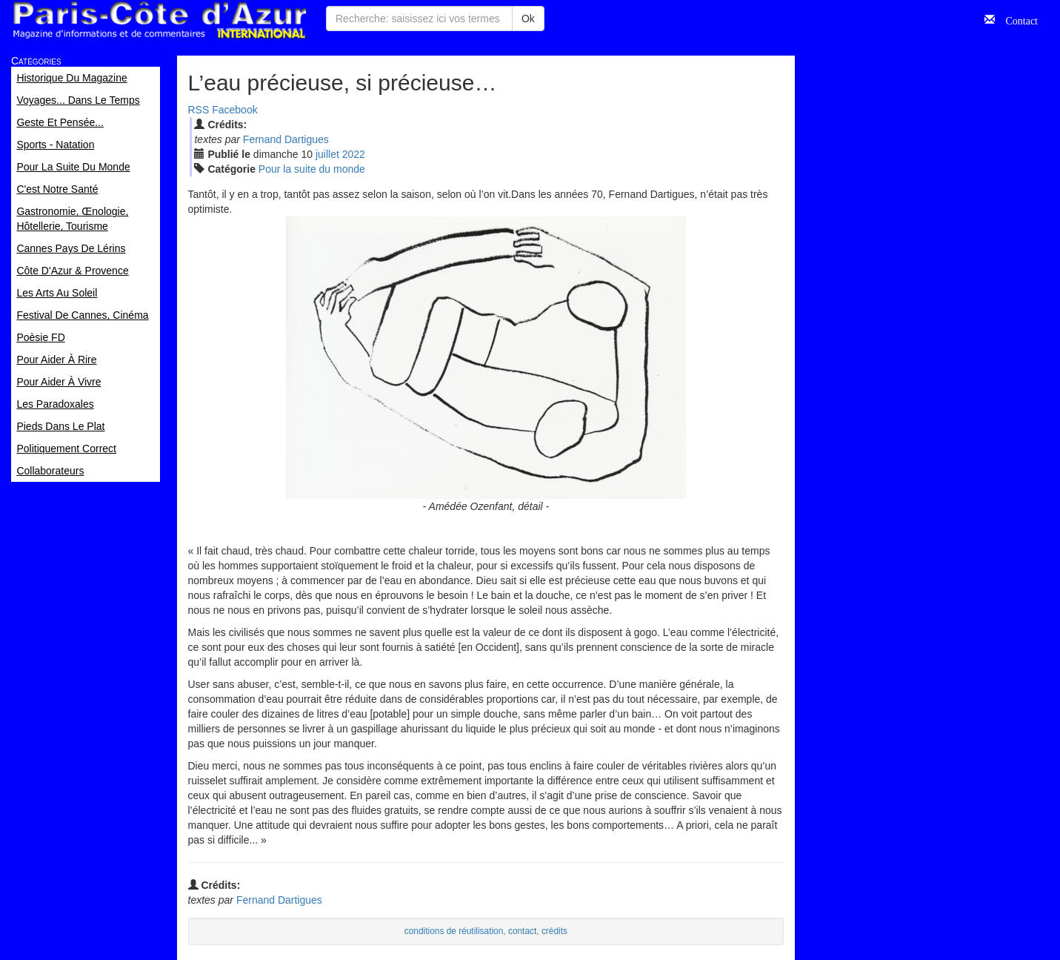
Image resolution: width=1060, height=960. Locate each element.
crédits (554, 931)
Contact (1016, 19)
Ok (528, 18)
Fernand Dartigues (286, 139)
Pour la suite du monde (312, 169)
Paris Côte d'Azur (159, 20)
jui (327, 154)
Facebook (234, 110)
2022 (353, 154)
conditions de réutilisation (454, 931)
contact (522, 931)
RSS (199, 110)
